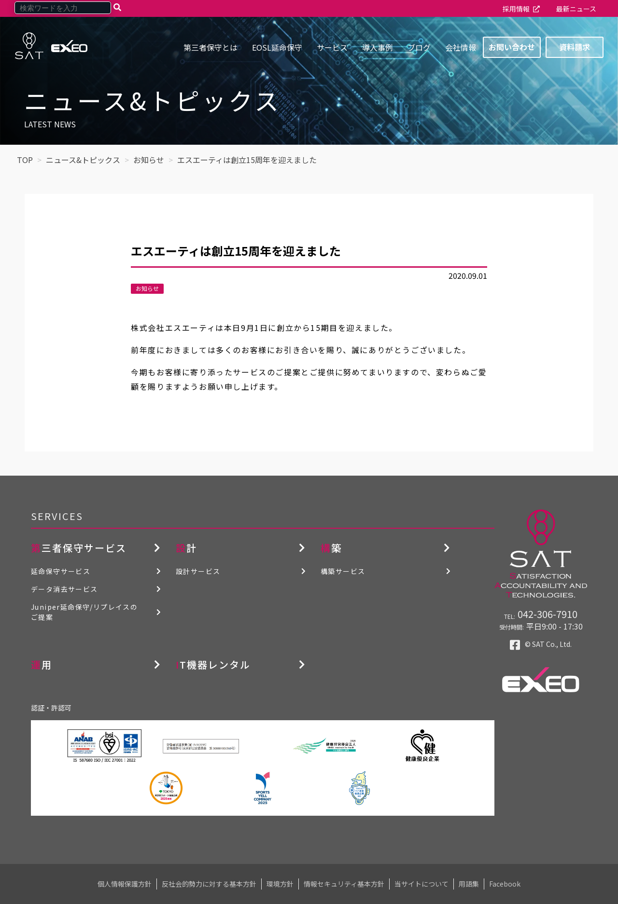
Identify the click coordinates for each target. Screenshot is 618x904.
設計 (186, 548)
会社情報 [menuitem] (460, 47)
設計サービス (198, 571)
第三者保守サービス (78, 548)
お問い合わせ (512, 47)
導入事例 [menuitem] (377, 47)
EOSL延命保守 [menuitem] (277, 47)
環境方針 (280, 884)
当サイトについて (421, 884)
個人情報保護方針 (125, 884)
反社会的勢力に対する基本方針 (209, 884)
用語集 (469, 884)
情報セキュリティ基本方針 (344, 884)
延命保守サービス (60, 571)
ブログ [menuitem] (419, 47)
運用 (41, 664)
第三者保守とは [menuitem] (210, 47)
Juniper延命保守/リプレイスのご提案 (84, 612)
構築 (331, 548)
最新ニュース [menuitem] (576, 9)
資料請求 (574, 47)
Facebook (504, 884)
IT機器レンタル (213, 664)
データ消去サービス (64, 589)
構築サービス (343, 571)
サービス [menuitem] (332, 47)
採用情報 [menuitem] (516, 9)
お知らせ (147, 288)
